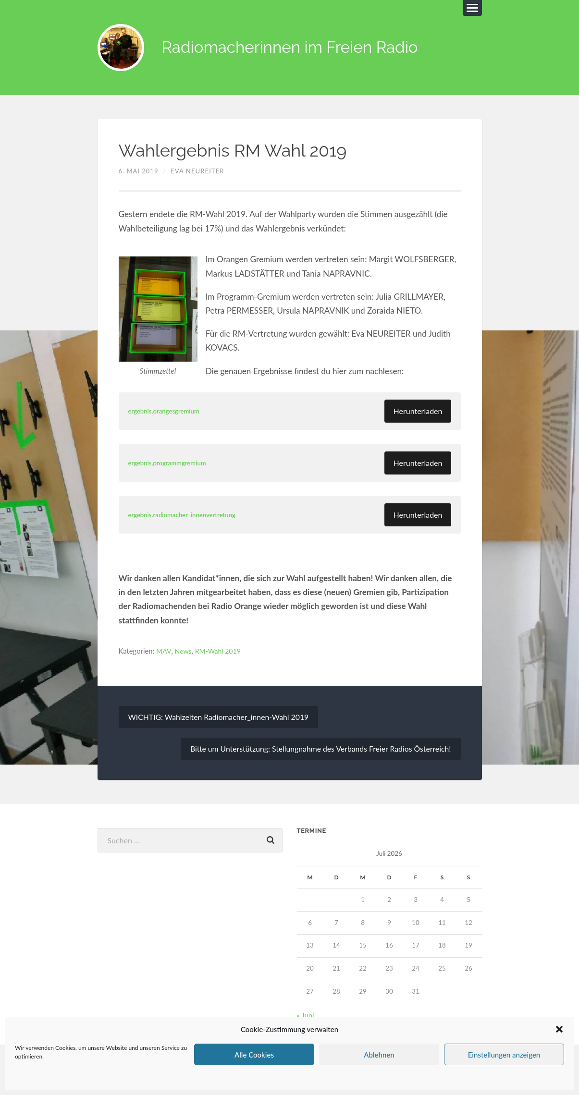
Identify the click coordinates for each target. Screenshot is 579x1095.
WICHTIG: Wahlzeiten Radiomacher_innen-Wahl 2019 (220, 717)
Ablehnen (379, 1054)
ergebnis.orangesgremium (165, 412)
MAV (164, 651)
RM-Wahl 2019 (220, 651)
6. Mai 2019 (139, 172)
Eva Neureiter (197, 172)
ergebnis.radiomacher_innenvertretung (184, 515)
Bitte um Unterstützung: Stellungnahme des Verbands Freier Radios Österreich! (318, 749)
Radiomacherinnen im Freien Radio (299, 48)
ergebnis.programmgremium (169, 464)
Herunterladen (417, 411)
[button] (559, 1029)
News (184, 651)
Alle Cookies (254, 1054)
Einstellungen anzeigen (504, 1054)
